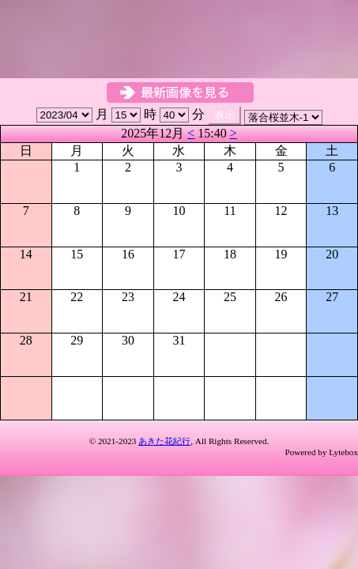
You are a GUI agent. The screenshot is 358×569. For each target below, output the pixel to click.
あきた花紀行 (164, 441)
